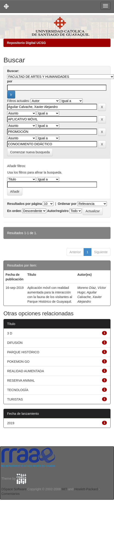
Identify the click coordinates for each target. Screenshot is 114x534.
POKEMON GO (18, 361)
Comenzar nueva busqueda (30, 152)
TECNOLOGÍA (17, 390)
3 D (9, 333)
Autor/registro (57, 211)
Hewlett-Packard (86, 489)
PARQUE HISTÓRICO (23, 352)
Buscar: (13, 71)
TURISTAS (15, 399)
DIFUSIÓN (15, 343)
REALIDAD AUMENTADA (25, 371)
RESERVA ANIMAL (21, 380)
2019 (10, 423)
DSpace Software (13, 489)
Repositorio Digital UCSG (26, 43)
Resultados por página (24, 204)
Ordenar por (67, 204)
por (9, 81)
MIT (64, 489)
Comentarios (10, 494)
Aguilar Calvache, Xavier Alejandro (89, 296)
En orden (14, 211)
